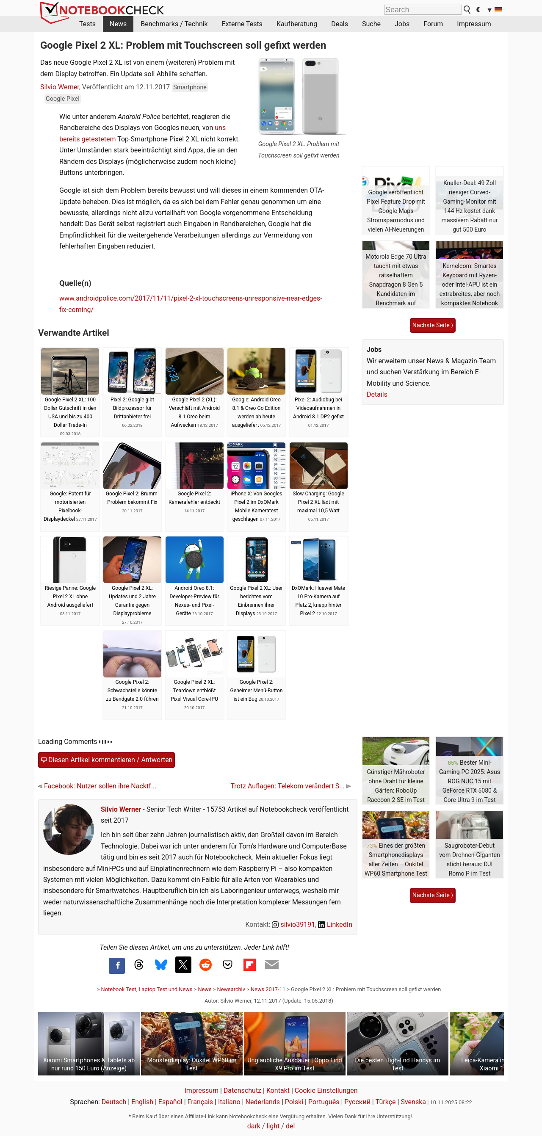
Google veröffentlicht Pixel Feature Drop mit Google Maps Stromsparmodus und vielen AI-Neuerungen (396, 211)
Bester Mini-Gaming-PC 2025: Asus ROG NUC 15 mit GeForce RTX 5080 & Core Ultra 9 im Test (469, 781)
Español (170, 1102)
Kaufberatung (297, 24)
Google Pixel (63, 98)
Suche (371, 24)
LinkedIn (335, 924)
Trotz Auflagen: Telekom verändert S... (290, 786)
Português (324, 1102)
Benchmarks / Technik (174, 24)
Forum (433, 24)
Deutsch (114, 1102)
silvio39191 (293, 924)
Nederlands (262, 1102)
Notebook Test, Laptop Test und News (147, 989)
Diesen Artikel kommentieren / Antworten (106, 760)
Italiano (229, 1102)
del (290, 1126)
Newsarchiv (231, 989)
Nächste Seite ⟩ (432, 325)
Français (200, 1102)
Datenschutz (242, 1090)
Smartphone (190, 87)
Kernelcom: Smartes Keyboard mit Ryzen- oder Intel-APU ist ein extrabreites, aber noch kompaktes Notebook (470, 285)
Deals (339, 24)
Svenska (413, 1102)
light (273, 1126)
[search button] (467, 10)
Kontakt (278, 1090)
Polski (294, 1102)
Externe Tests (242, 24)
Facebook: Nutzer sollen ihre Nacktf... (97, 786)
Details (377, 394)
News (118, 24)
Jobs (402, 24)
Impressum (474, 24)
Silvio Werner (59, 87)
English (142, 1102)
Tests (87, 24)
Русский (357, 1102)
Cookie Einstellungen (326, 1090)
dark (253, 1126)
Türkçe (386, 1102)
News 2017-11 (268, 989)
